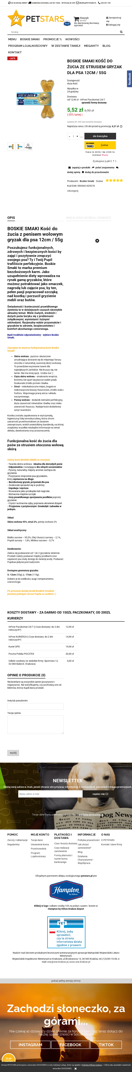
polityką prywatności (91, 814)
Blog (80, 852)
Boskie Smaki (87, 181)
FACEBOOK (70, 1044)
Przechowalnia (38, 848)
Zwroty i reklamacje (17, 840)
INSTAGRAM (30, 1044)
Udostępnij (72, 190)
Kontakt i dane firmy (111, 844)
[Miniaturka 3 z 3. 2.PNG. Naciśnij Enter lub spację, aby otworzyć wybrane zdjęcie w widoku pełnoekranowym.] (28, 146)
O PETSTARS (107, 840)
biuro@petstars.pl (88, 3)
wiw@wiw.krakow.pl (57, 961)
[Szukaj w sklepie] (63, 32)
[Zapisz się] (100, 794)
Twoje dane (37, 840)
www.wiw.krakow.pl (79, 961)
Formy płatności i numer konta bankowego (63, 858)
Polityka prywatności (89, 840)
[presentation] (30, 742)
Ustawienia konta (40, 844)
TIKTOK (106, 1044)
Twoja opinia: (14, 713)
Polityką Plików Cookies (92, 1065)
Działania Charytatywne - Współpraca (86, 859)
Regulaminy (13, 844)
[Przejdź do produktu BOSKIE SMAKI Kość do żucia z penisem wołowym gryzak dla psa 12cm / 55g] (95, 257)
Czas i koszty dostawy (65, 843)
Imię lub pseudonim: (17, 700)
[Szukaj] (121, 32)
